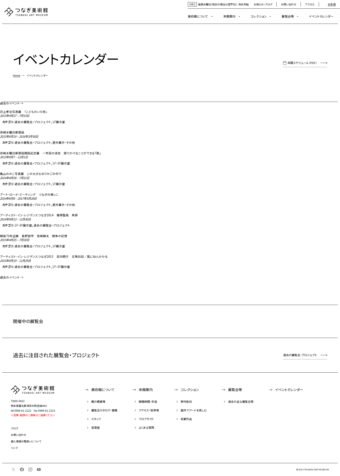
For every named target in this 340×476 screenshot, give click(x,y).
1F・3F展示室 (61, 163)
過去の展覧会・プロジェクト (33, 122)
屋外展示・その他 (63, 142)
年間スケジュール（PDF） (302, 63)
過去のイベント (11, 103)
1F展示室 (58, 122)
